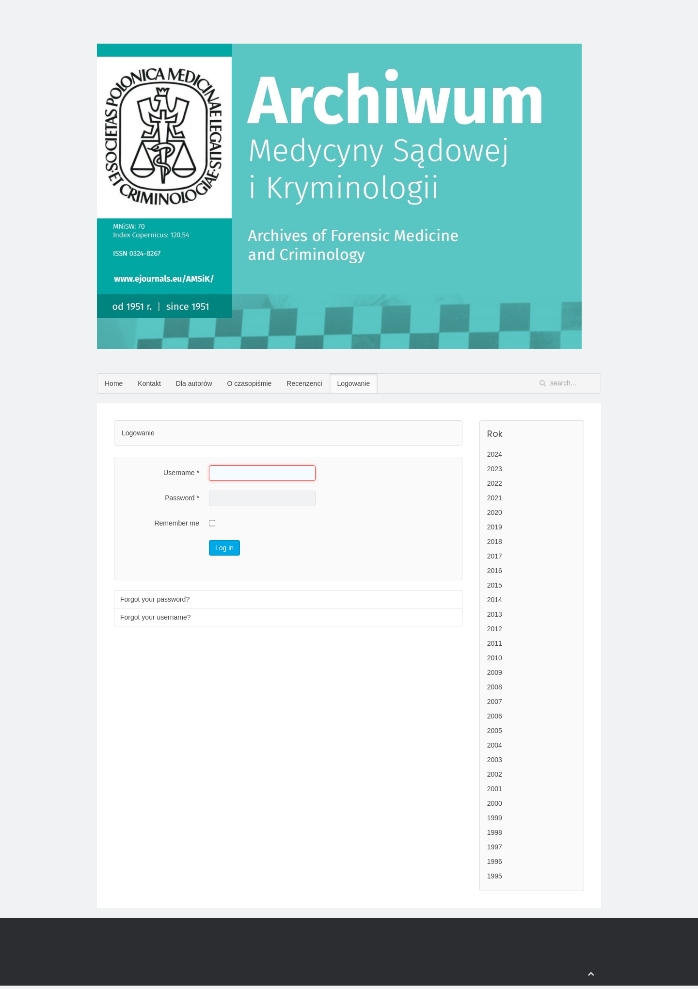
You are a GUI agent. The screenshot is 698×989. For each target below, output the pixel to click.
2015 (494, 585)
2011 (494, 643)
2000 (494, 803)
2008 (494, 687)
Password (182, 498)
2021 (494, 498)
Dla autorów (194, 383)
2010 (494, 658)
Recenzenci (304, 383)
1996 (494, 861)
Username (181, 473)
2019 (494, 527)
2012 (494, 629)
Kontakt (149, 383)
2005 (494, 730)
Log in (224, 548)
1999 (494, 818)
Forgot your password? (155, 599)
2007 (494, 701)
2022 (494, 483)
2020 (494, 512)
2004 (494, 745)
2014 (494, 600)
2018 (494, 541)
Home (114, 383)
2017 (494, 556)
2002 (494, 774)
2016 (494, 570)
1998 (494, 832)
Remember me (176, 523)
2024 (494, 454)
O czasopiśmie (249, 383)
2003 (494, 760)
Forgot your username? (155, 617)
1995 (494, 876)
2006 (494, 716)
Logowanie (353, 383)
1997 (494, 847)
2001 (494, 789)
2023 (494, 469)
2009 (494, 672)
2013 (494, 614)
